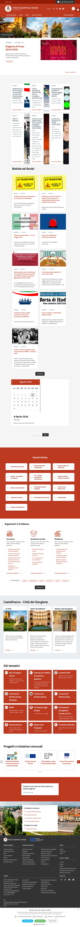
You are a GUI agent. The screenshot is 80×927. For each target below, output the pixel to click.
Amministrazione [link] (11, 15)
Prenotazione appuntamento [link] (29, 882)
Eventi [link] (61, 866)
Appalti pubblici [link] (26, 855)
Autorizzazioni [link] (26, 857)
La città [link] (62, 862)
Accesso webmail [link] (26, 888)
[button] (40, 924)
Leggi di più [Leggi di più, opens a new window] (58, 913)
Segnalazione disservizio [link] (28, 884)
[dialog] (40, 917)
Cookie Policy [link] (44, 886)
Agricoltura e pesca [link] (27, 849)
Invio (45, 435)
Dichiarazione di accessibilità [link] (48, 892)
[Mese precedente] (12, 381)
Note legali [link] (44, 888)
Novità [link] (21, 15)
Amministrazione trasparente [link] (48, 880)
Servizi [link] (27, 15)
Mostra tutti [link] (40, 587)
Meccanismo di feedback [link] (47, 890)
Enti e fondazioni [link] (8, 855)
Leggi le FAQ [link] (25, 880)
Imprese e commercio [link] (46, 851)
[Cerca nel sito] (73, 8)
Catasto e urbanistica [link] (27, 860)
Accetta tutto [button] (40, 921)
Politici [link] (5, 857)
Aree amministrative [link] (9, 851)
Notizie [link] (61, 849)
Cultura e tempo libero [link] (28, 862)
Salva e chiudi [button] (28, 921)
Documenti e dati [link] (8, 862)
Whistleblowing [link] (45, 882)
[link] (78, 10)
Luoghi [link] (61, 864)
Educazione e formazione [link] (28, 864)
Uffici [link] (5, 853)
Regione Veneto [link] (8, 2)
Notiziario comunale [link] (65, 872)
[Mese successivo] (38, 381)
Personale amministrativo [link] (10, 860)
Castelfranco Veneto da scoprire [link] (68, 868)
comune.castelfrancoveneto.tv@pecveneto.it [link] (15, 902)
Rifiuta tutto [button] (52, 921)
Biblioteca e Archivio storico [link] (67, 870)
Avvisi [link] (61, 853)
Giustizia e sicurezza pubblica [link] (48, 849)
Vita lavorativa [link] (45, 864)
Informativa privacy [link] (46, 884)
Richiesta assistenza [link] (27, 886)
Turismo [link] (43, 862)
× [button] (78, 909)
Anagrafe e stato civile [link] (28, 853)
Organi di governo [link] (8, 849)
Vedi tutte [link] (40, 374)
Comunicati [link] (63, 851)
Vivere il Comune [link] (37, 15)
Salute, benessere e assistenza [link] (49, 855)
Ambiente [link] (24, 851)
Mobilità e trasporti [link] (46, 853)
